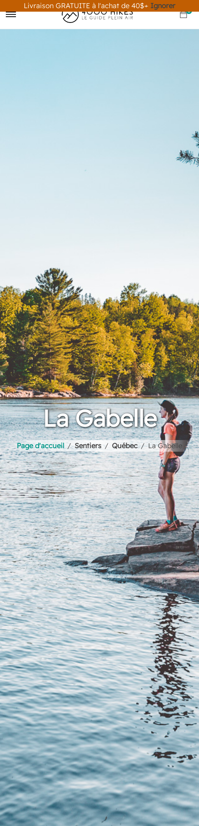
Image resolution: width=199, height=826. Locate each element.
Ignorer (162, 5)
